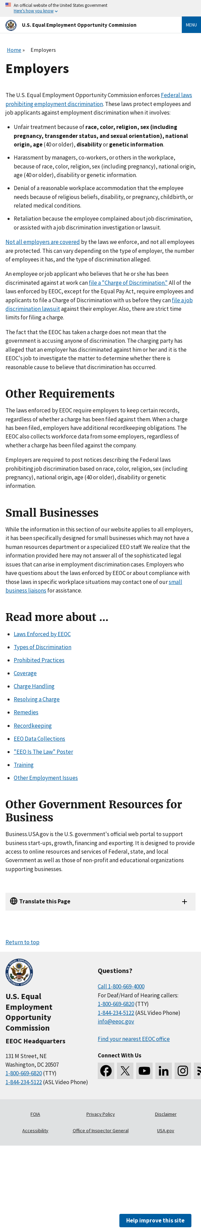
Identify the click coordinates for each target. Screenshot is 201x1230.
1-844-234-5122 (23, 1082)
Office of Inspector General (101, 1130)
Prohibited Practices (39, 660)
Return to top (22, 942)
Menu (191, 25)
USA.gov (165, 1130)
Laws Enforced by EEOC (42, 634)
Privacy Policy (100, 1114)
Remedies (26, 712)
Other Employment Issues (46, 778)
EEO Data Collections (39, 738)
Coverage (25, 673)
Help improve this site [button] (155, 1220)
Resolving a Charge (37, 699)
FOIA (35, 1114)
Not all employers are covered (42, 242)
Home (14, 49)
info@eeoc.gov (116, 1021)
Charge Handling (34, 686)
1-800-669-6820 (23, 1073)
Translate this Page (44, 901)
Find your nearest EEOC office (134, 1039)
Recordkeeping (33, 725)
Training (24, 765)
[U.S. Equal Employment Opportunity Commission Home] (85, 25)
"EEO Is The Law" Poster (43, 751)
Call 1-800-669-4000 (121, 986)
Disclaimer (166, 1114)
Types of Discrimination (42, 647)
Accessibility (35, 1130)
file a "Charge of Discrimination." (128, 282)
